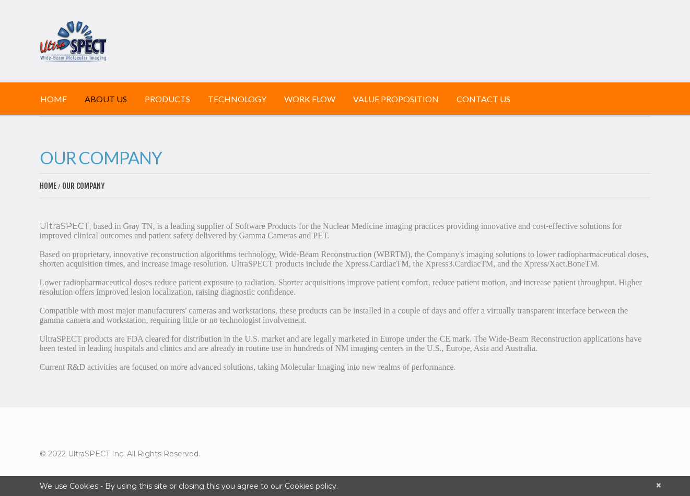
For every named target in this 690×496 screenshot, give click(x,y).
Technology (237, 98)
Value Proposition (396, 98)
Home (53, 98)
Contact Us (483, 98)
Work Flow (309, 98)
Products (167, 98)
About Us (106, 98)
